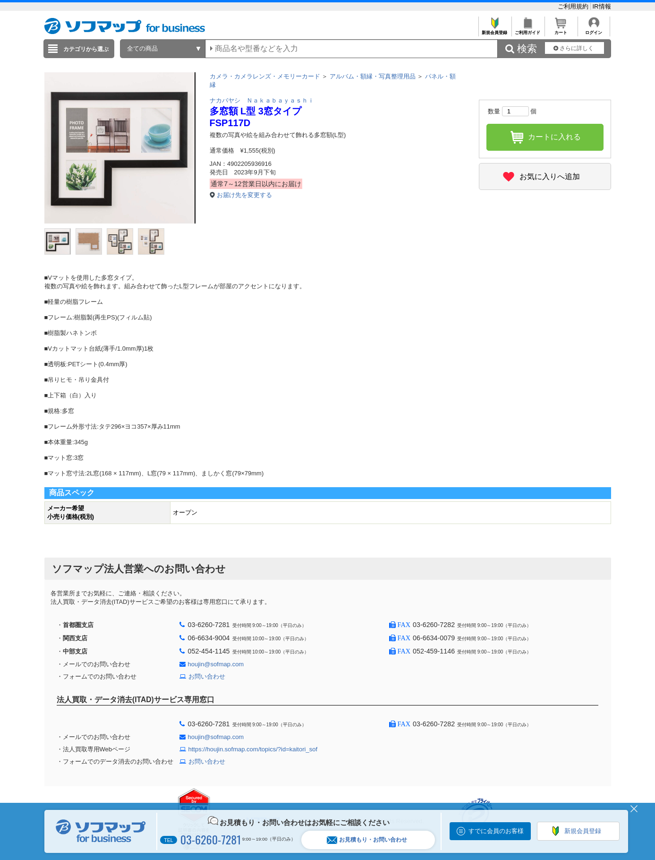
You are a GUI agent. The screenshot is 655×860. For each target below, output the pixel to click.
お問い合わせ (206, 676)
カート (560, 30)
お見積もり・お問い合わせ (367, 839)
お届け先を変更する (244, 194)
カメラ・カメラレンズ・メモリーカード (265, 76)
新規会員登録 (494, 30)
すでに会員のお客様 (496, 830)
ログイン (593, 30)
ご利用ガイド (527, 30)
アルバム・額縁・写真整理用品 (373, 76)
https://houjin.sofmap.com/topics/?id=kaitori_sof (253, 749)
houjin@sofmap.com (216, 664)
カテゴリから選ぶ (86, 49)
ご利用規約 (574, 6)
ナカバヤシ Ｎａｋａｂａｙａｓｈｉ (262, 100)
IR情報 (602, 6)
